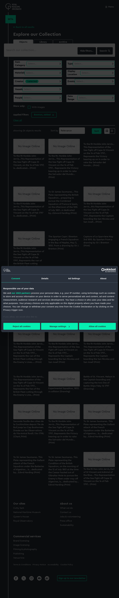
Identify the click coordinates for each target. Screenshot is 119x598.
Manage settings (60, 326)
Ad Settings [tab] (74, 278)
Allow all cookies (97, 326)
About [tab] (103, 278)
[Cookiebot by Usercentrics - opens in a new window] (103, 270)
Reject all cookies (22, 326)
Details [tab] (44, 278)
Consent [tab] (15, 278)
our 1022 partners (21, 293)
